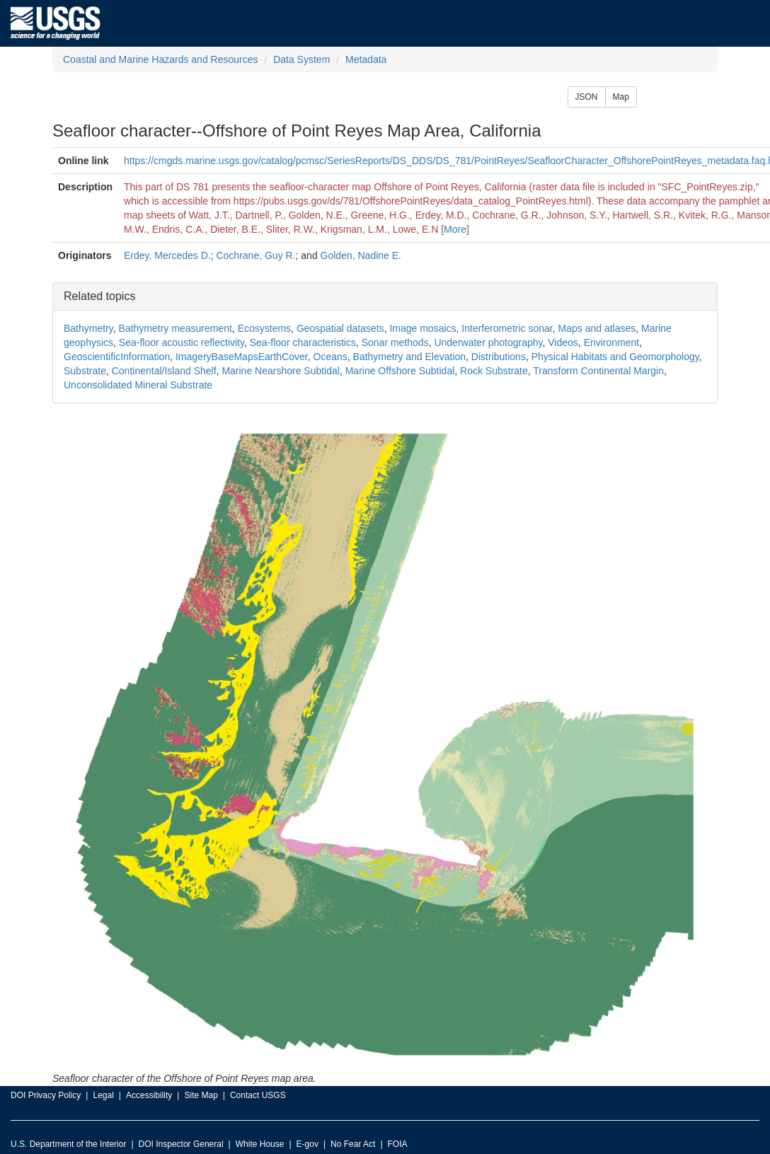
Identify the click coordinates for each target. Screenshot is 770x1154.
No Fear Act (353, 1144)
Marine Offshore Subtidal (400, 370)
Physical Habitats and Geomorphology (615, 356)
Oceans (330, 356)
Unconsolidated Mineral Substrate (138, 385)
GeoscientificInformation (117, 356)
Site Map (200, 1095)
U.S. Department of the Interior (68, 1144)
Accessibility (149, 1095)
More (455, 229)
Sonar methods (395, 342)
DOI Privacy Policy (46, 1095)
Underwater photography (488, 342)
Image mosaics (422, 328)
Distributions (498, 356)
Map (621, 97)
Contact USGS (258, 1095)
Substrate (85, 370)
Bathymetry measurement (175, 328)
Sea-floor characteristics (303, 342)
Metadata (365, 59)
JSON (586, 97)
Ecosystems (264, 328)
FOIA (398, 1144)
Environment (612, 342)
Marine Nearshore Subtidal (281, 370)
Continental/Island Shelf (164, 370)
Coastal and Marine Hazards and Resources (160, 59)
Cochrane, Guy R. (255, 255)
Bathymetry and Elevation (409, 356)
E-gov (307, 1144)
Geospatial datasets (340, 328)
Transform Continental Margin (598, 370)
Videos (563, 342)
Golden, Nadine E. (361, 255)
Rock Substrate (494, 370)
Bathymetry (88, 328)
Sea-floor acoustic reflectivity (181, 342)
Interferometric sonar (506, 328)
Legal (103, 1095)
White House (260, 1144)
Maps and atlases (597, 328)
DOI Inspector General (181, 1144)
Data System (301, 59)
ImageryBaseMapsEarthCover (242, 356)
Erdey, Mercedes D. (167, 255)
